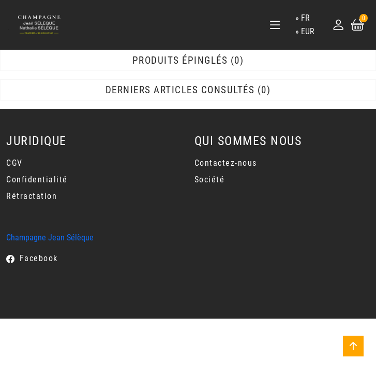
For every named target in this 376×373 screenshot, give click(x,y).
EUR (307, 31)
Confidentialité (37, 179)
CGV (14, 163)
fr (305, 18)
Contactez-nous (225, 163)
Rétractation (31, 196)
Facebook (39, 258)
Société (209, 179)
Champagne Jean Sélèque (50, 237)
